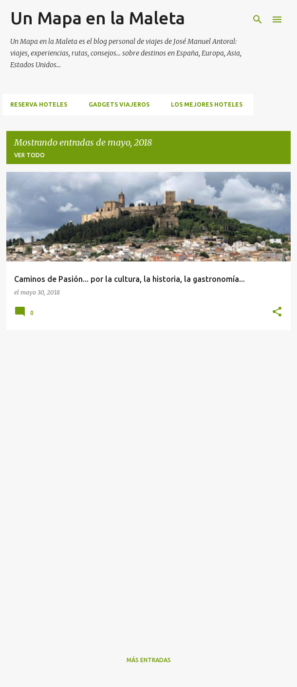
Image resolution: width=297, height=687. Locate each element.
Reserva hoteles (38, 104)
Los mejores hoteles (206, 104)
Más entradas (149, 660)
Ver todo (29, 155)
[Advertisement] (45, 484)
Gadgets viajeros (119, 104)
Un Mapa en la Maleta (97, 18)
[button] (277, 312)
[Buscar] (257, 19)
